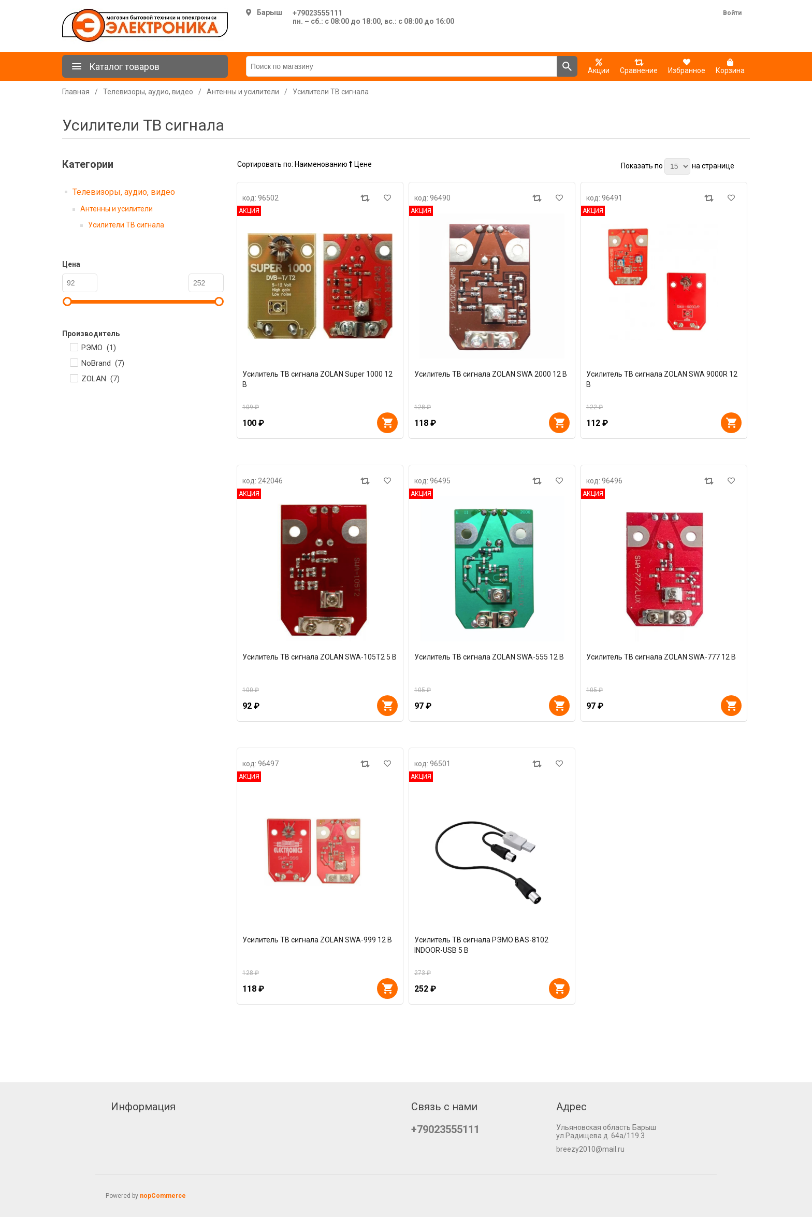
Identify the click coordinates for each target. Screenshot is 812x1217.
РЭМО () (98, 347)
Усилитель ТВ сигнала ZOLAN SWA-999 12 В (317, 940)
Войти (732, 13)
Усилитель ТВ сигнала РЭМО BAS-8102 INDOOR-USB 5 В (481, 945)
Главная (76, 92)
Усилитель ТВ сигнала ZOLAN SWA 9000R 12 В (661, 379)
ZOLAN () (100, 378)
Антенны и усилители (116, 209)
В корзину (387, 423)
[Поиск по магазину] (401, 66)
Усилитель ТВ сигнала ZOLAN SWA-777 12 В (661, 657)
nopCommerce (163, 1195)
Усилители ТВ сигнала (126, 225)
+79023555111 (317, 13)
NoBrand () (102, 363)
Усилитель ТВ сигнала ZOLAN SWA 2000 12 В (490, 374)
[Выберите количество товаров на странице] (677, 166)
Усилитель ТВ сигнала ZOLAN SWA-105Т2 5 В (319, 657)
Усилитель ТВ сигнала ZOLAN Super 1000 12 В (317, 379)
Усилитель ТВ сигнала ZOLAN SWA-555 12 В (489, 657)
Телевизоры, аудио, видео (123, 192)
